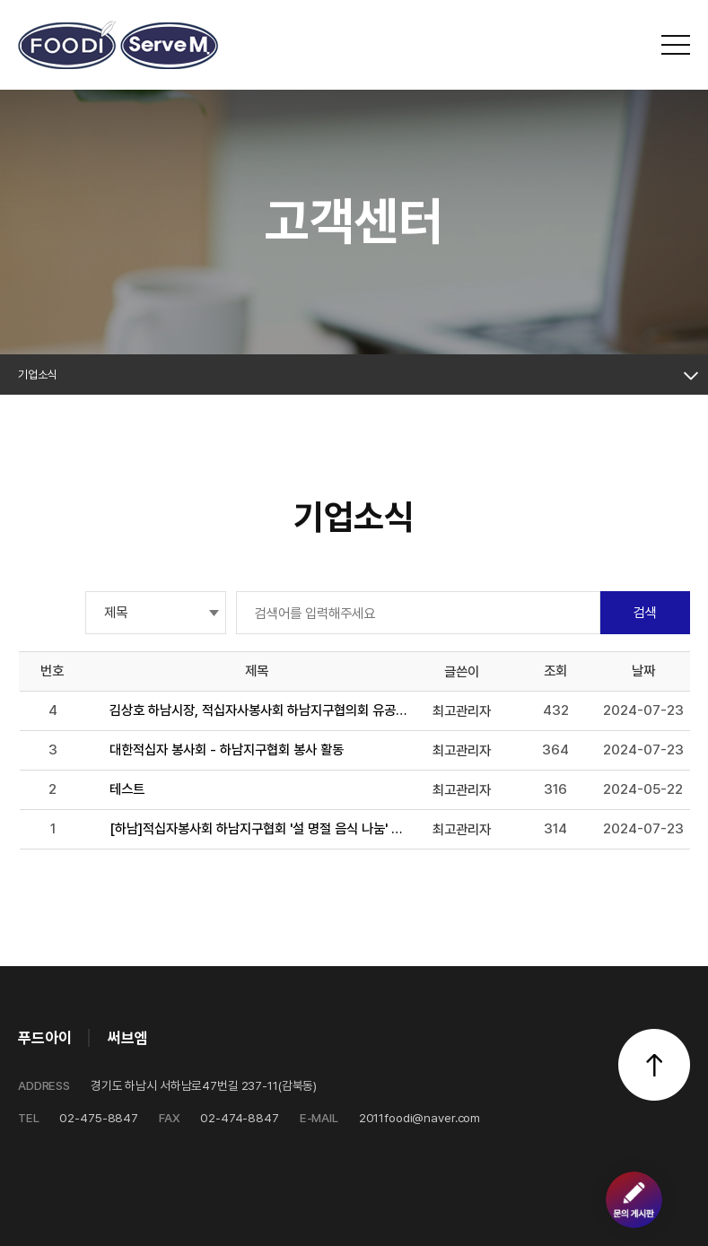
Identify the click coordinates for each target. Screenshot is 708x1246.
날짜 (643, 670)
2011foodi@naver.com (390, 1118)
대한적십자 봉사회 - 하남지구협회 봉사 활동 (226, 749)
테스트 (126, 788)
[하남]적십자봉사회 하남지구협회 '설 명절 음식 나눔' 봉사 (258, 828)
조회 (555, 670)
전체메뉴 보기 (675, 45)
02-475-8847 (78, 1118)
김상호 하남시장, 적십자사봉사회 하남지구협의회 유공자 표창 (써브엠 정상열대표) (258, 710)
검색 (645, 612)
